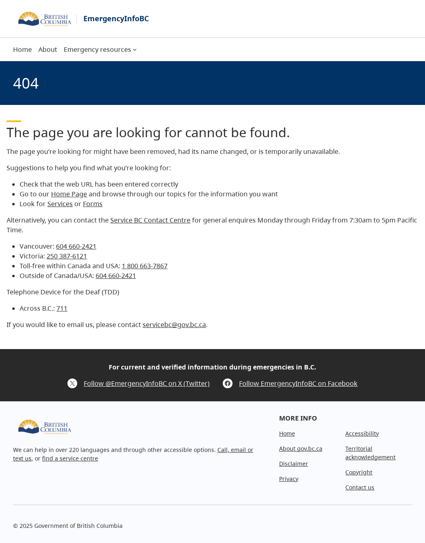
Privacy (288, 479)
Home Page (69, 193)
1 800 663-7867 (145, 265)
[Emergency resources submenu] (135, 49)
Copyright (358, 472)
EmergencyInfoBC (116, 18)
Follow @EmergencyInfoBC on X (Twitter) (147, 383)
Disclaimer (293, 463)
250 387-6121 (67, 255)
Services (60, 203)
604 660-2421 (76, 246)
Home (287, 433)
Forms (93, 203)
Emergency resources (97, 49)
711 (61, 308)
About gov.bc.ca (300, 448)
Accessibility (362, 433)
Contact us (359, 487)
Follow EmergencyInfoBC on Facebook (298, 383)
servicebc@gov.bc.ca (174, 324)
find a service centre (70, 458)
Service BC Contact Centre (150, 220)
